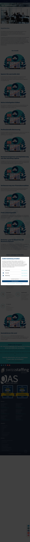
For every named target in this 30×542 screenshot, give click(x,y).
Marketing (7, 275)
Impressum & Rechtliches (11, 283)
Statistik (7, 273)
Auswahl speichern (15, 279)
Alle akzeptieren (15, 281)
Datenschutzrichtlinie (19, 283)
